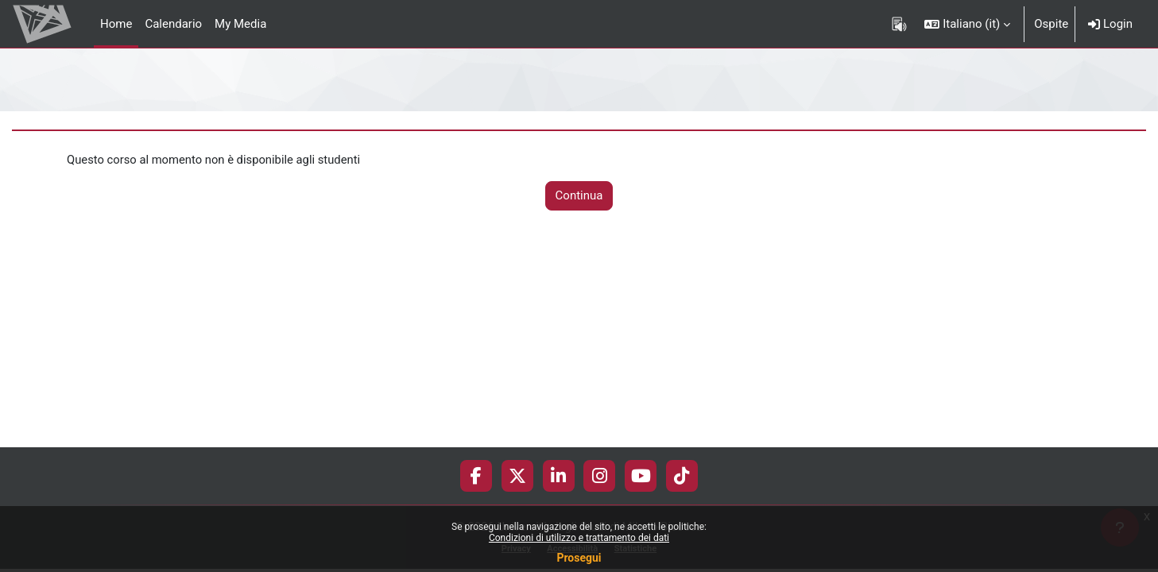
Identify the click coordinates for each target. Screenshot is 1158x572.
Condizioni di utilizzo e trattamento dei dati (579, 537)
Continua (579, 196)
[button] (967, 24)
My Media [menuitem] (240, 24)
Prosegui (578, 557)
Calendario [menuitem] (173, 24)
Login (1110, 24)
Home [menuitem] (116, 24)
